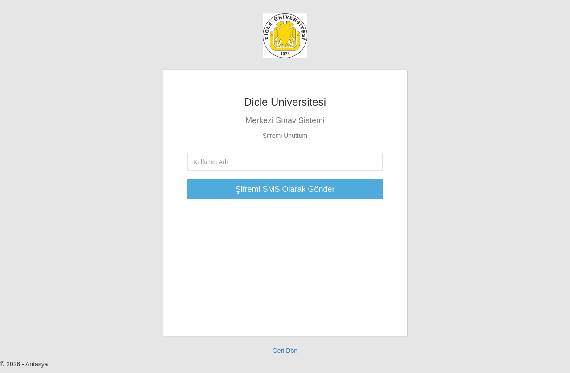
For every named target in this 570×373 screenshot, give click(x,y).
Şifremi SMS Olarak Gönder (284, 189)
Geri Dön (285, 350)
